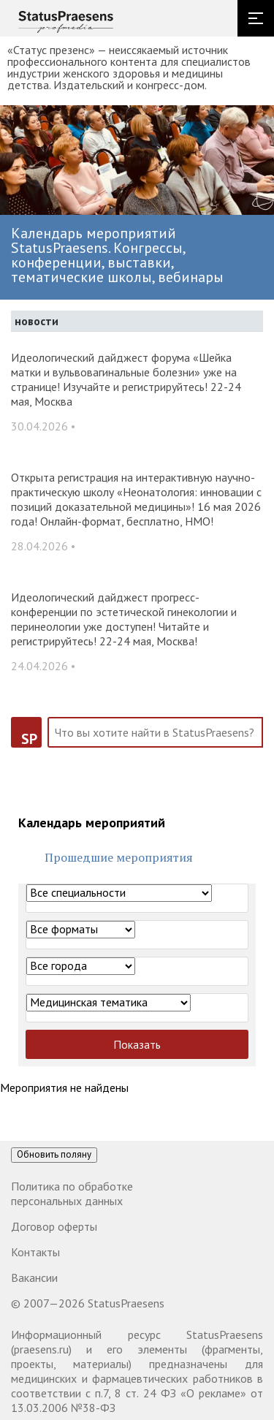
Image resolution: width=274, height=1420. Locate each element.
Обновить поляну (54, 1154)
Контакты (35, 1252)
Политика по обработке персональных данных (72, 1193)
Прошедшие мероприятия (119, 857)
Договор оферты (54, 1226)
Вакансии (34, 1277)
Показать (137, 1044)
